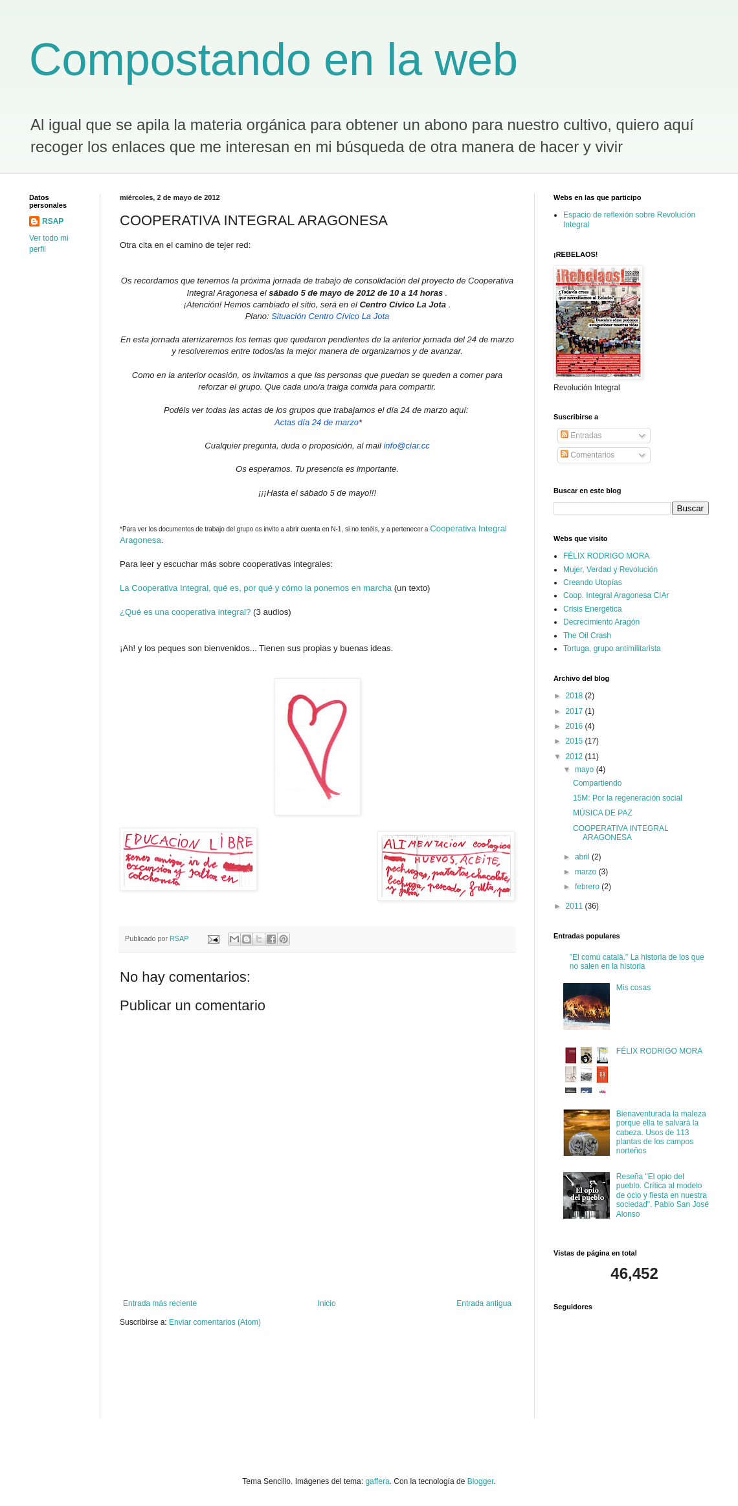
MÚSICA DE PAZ (602, 812)
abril (583, 856)
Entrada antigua (483, 1303)
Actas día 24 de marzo (316, 422)
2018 (575, 695)
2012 (575, 756)
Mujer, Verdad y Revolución (610, 569)
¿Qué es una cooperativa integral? (185, 612)
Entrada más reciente (160, 1303)
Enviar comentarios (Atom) (215, 1322)
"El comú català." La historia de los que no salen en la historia (637, 962)
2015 (575, 741)
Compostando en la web (273, 59)
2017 (575, 711)
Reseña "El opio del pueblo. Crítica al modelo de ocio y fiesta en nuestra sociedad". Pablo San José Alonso (662, 1195)
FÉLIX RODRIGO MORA (606, 555)
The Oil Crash (587, 635)
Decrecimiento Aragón (601, 621)
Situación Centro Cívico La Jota (330, 316)
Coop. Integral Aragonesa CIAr (616, 595)
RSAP (52, 221)
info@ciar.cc (406, 445)
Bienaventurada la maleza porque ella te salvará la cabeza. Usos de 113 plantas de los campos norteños (661, 1132)
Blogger (480, 1481)
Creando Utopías (592, 582)
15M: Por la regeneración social (627, 798)
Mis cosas (633, 987)
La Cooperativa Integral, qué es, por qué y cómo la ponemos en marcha (256, 588)
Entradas (581, 435)
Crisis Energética (592, 609)
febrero (588, 886)
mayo (585, 769)
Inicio (327, 1303)
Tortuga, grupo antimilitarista (612, 648)
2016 (575, 726)
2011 (575, 906)
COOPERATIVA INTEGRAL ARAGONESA (620, 833)
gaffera (377, 1481)
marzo (587, 871)
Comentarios (587, 455)
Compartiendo (597, 783)
